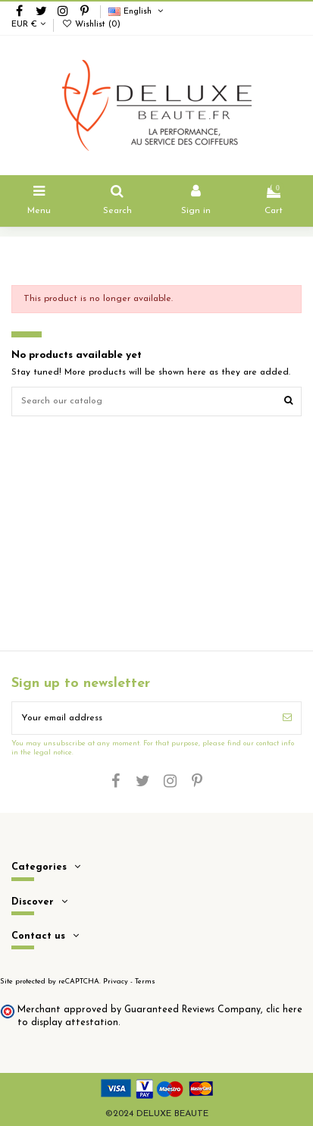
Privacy (115, 981)
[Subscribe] (287, 718)
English (136, 12)
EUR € (28, 24)
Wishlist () (91, 24)
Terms (145, 981)
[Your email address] (143, 718)
